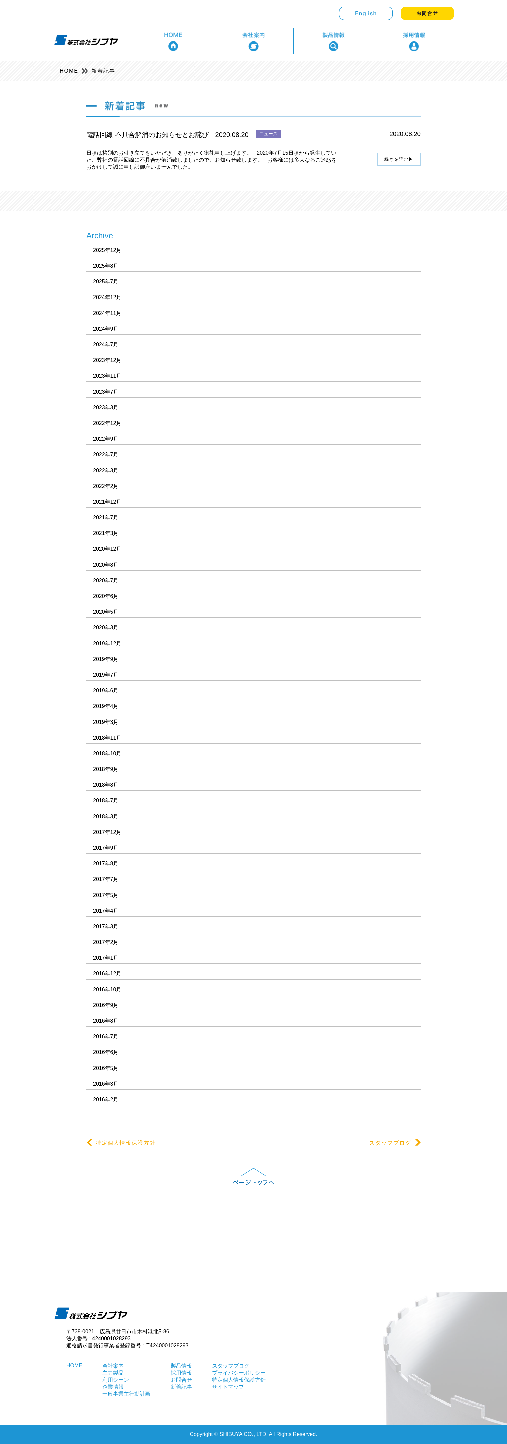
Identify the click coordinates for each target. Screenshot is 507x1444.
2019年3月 (106, 722)
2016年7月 (106, 1036)
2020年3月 (106, 627)
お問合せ (181, 1380)
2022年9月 (106, 439)
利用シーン (115, 1380)
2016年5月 (106, 1068)
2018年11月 (107, 738)
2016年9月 (106, 1005)
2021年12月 (107, 502)
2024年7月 (106, 344)
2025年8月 (106, 266)
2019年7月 (106, 675)
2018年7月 (106, 800)
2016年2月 (106, 1099)
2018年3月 (106, 816)
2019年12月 (107, 643)
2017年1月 (106, 958)
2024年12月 (107, 297)
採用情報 (181, 1373)
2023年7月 (106, 392)
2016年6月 (106, 1052)
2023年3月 (106, 407)
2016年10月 (107, 989)
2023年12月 (107, 360)
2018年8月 (106, 785)
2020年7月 (106, 580)
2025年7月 (106, 281)
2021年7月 (106, 517)
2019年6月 (106, 690)
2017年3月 (106, 926)
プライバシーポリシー (239, 1373)
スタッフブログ (395, 1143)
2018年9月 (106, 769)
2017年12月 (107, 832)
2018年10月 (107, 753)
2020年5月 (106, 612)
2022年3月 (106, 470)
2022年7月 (106, 454)
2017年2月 (106, 942)
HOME (69, 71)
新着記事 (103, 71)
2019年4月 (106, 706)
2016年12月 (107, 973)
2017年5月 (106, 895)
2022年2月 (106, 486)
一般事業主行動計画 (126, 1394)
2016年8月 (106, 1021)
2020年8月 (106, 565)
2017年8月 (106, 863)
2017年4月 (106, 911)
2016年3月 (106, 1084)
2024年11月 (107, 313)
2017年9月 (106, 848)
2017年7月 (106, 879)
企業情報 (113, 1387)
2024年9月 (106, 329)
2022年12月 (107, 423)
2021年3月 (106, 533)
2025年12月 (107, 250)
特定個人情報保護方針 (121, 1143)
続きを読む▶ (398, 159)
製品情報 (181, 1366)
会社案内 (113, 1366)
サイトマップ (228, 1387)
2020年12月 (107, 549)
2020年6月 (106, 596)
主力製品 (113, 1373)
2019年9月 (106, 659)
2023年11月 (107, 376)
